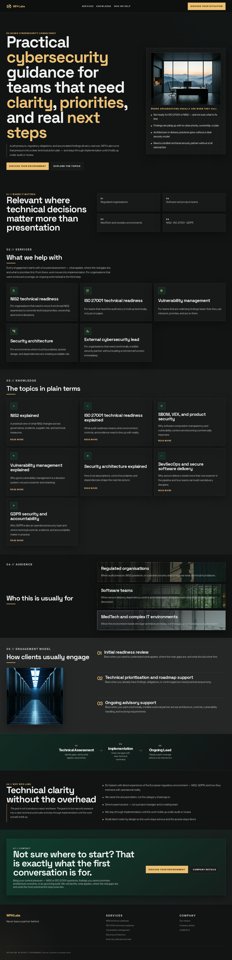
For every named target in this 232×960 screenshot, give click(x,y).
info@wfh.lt (185, 930)
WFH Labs (15, 6)
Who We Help (122, 6)
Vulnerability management (118, 930)
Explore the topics (67, 166)
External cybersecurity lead (118, 939)
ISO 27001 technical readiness (120, 925)
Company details (204, 869)
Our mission (185, 920)
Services (88, 6)
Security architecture (115, 934)
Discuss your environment (27, 166)
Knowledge (103, 6)
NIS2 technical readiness (117, 920)
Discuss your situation (207, 6)
